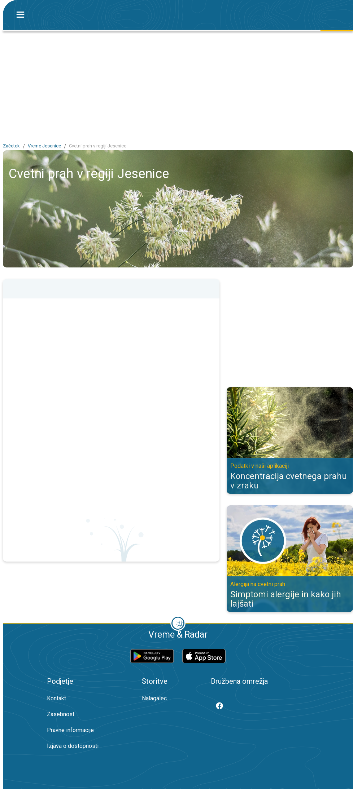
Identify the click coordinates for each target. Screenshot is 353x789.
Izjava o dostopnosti (73, 746)
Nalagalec (154, 698)
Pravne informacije (70, 730)
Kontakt (56, 698)
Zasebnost (60, 714)
